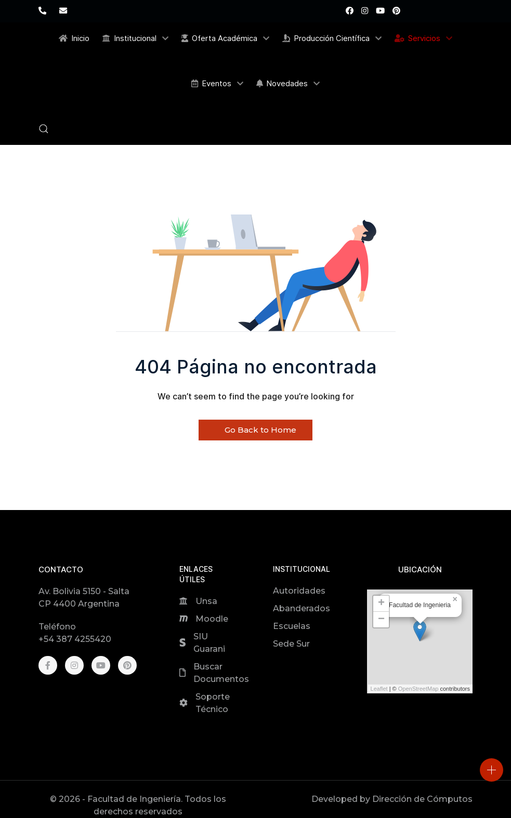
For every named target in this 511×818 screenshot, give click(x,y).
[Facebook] (349, 11)
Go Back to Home (255, 430)
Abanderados (301, 608)
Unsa (206, 601)
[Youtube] (380, 11)
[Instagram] (364, 11)
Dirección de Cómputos (422, 799)
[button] (43, 129)
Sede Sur (291, 644)
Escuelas (291, 626)
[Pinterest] (396, 11)
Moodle (211, 619)
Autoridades (299, 591)
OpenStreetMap (418, 689)
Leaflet (379, 689)
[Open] (491, 770)
